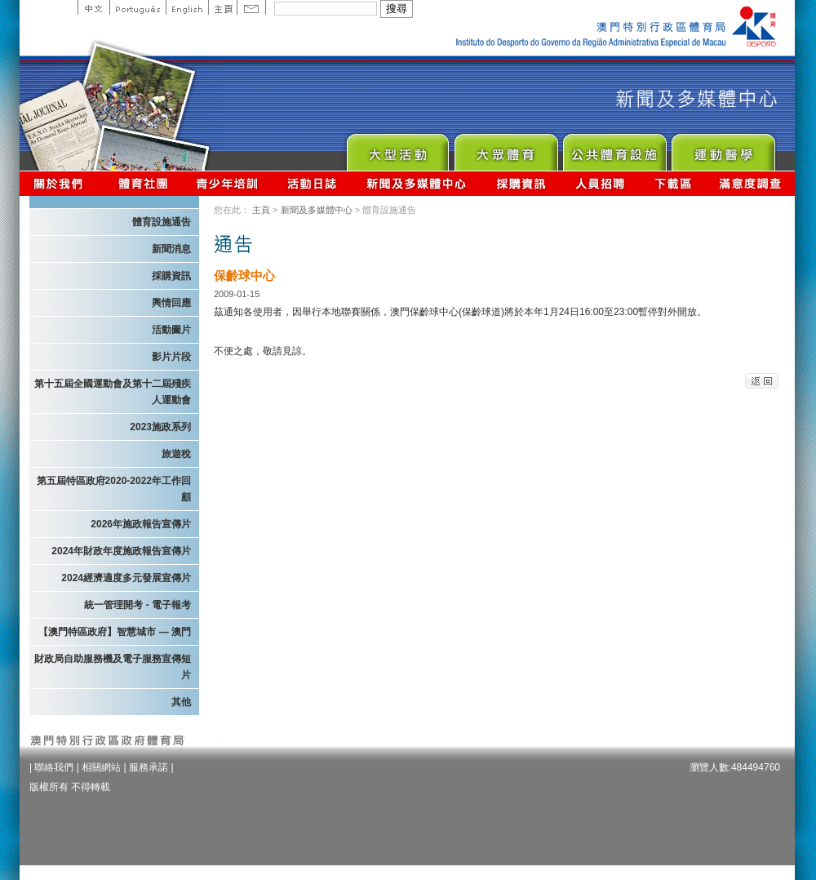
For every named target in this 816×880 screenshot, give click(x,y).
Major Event (397, 148)
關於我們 (61, 183)
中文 (93, 7)
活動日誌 (313, 183)
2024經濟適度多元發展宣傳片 (126, 578)
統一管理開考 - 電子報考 (137, 605)
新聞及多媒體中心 (417, 183)
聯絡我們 (53, 767)
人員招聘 (600, 183)
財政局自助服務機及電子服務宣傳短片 (112, 667)
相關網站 (101, 767)
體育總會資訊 (142, 183)
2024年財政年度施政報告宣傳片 (121, 551)
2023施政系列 (160, 427)
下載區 (673, 183)
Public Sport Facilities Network (614, 148)
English (187, 7)
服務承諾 (148, 767)
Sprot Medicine (722, 148)
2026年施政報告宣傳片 (141, 524)
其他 (181, 702)
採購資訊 (521, 183)
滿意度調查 (751, 183)
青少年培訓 (228, 183)
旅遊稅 (176, 454)
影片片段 (171, 356)
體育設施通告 (161, 222)
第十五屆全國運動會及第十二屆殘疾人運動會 (112, 392)
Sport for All (505, 148)
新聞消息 (171, 249)
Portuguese (137, 7)
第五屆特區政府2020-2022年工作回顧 (114, 489)
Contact (251, 7)
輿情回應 (171, 303)
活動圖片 (171, 330)
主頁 (222, 7)
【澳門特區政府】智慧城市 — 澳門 (114, 632)
